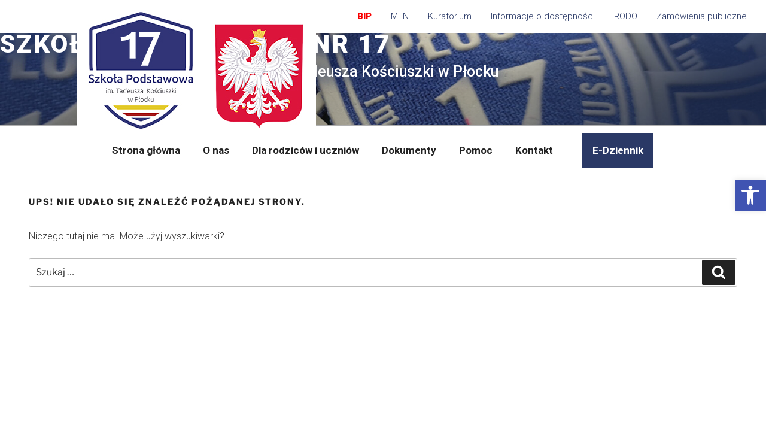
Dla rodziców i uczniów (305, 150)
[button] (750, 195)
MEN (400, 16)
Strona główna (146, 150)
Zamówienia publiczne (701, 16)
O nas (216, 150)
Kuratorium (450, 16)
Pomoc (476, 150)
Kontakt (534, 150)
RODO (625, 16)
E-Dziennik (617, 150)
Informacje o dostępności (543, 16)
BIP (364, 16)
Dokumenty (409, 150)
